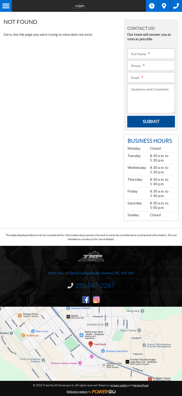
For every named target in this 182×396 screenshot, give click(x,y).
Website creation (77, 391)
